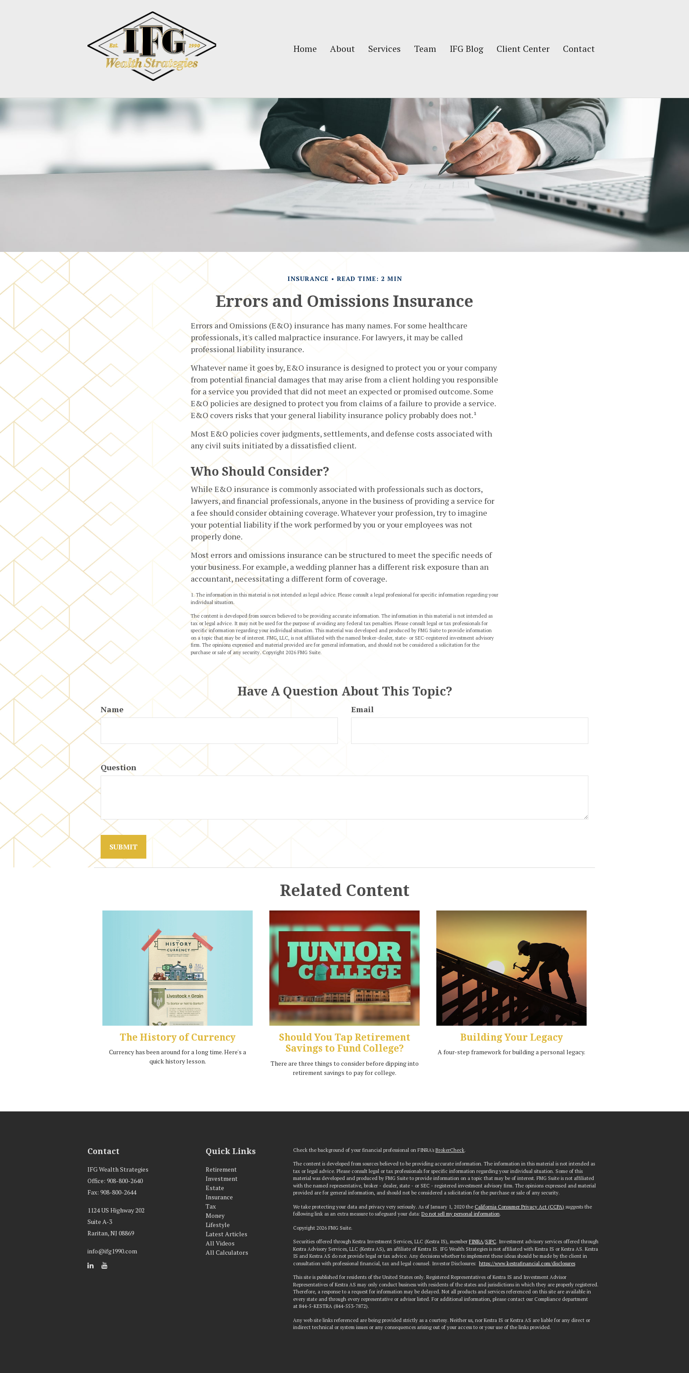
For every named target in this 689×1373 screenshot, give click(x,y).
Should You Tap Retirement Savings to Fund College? (344, 1043)
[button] (342, 49)
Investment (222, 1178)
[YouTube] (105, 1265)
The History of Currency (178, 1037)
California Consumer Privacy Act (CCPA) (519, 1207)
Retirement (221, 1169)
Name (112, 709)
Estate (215, 1188)
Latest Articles (226, 1234)
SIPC (490, 1241)
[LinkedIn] (90, 1265)
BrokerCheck (449, 1150)
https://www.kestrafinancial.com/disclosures (527, 1263)
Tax (211, 1206)
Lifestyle (218, 1224)
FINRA (476, 1241)
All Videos (220, 1243)
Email (362, 709)
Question (118, 767)
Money (215, 1215)
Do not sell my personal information (460, 1214)
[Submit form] (123, 847)
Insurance (219, 1197)
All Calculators (227, 1252)
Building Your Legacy (511, 1037)
